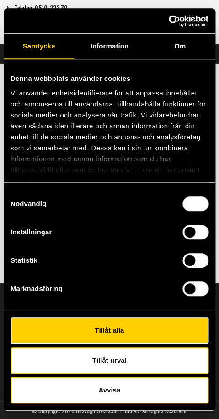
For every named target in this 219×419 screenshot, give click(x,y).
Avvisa (110, 390)
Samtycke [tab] (39, 46)
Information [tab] (110, 46)
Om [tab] (180, 46)
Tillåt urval (109, 360)
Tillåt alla (109, 330)
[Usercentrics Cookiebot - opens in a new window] (168, 21)
